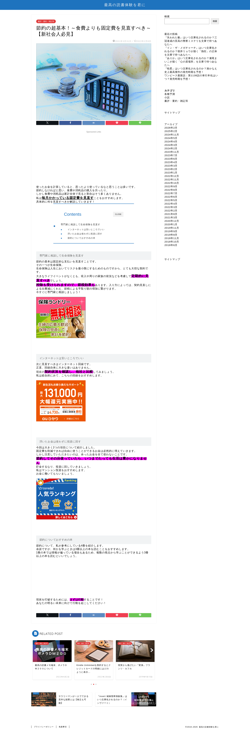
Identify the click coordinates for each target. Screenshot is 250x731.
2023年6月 (170, 158)
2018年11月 (171, 238)
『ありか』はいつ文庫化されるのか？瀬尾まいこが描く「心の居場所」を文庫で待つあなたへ (190, 61)
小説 (167, 97)
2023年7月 (170, 155)
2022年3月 (170, 207)
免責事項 (63, 727)
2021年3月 (170, 217)
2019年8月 (170, 234)
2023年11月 (171, 151)
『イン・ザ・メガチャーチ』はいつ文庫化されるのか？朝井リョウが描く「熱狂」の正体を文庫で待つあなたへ (190, 51)
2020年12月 (171, 220)
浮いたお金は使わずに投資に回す (85, 233)
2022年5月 (170, 200)
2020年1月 (170, 224)
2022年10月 (171, 183)
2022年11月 (171, 179)
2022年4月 (170, 203)
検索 (167, 16)
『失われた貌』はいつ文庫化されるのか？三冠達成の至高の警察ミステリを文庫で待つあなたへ (190, 41)
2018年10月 (171, 241)
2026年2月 (170, 127)
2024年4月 (170, 141)
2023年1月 (170, 172)
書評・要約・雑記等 (46, 21)
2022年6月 (170, 196)
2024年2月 (170, 148)
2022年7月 (170, 193)
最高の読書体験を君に (125, 4)
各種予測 (169, 94)
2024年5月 (170, 138)
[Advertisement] (93, 157)
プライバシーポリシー (44, 727)
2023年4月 (170, 162)
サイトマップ (172, 112)
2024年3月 (170, 145)
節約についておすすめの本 (81, 238)
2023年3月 (170, 165)
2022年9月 (170, 186)
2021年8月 (170, 214)
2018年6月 (170, 245)
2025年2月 (170, 131)
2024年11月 (171, 134)
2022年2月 (170, 210)
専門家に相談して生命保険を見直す (80, 224)
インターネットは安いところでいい (86, 229)
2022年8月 (170, 189)
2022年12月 (171, 176)
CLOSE (118, 214)
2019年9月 (170, 231)
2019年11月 (171, 227)
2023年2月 (170, 169)
